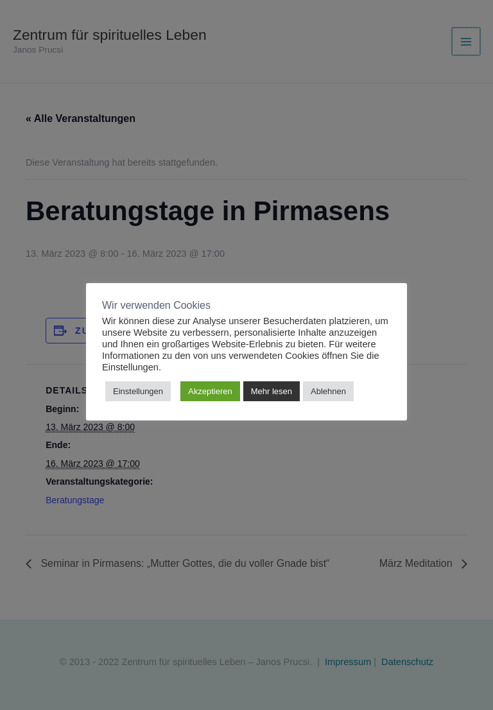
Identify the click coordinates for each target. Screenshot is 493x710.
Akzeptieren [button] (210, 391)
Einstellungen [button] (138, 391)
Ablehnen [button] (328, 391)
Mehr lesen (271, 391)
